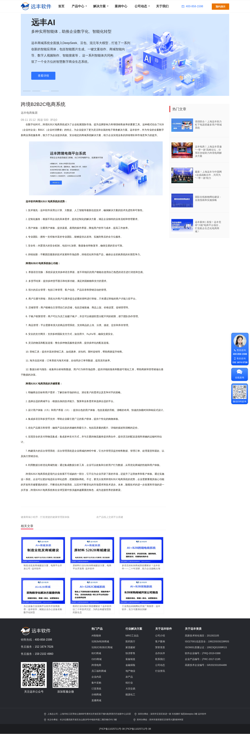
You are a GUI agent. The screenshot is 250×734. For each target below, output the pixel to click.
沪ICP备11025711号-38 (112, 728)
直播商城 (96, 700)
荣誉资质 (160, 647)
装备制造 (130, 659)
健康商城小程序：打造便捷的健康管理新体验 (45, 517)
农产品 (129, 676)
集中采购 (96, 682)
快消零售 (130, 653)
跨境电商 (96, 665)
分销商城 (96, 694)
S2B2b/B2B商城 (100, 641)
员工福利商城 (98, 671)
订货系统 (96, 688)
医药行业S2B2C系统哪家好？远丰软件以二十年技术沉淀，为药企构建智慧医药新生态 (92, 609)
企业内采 (96, 676)
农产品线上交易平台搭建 (109, 517)
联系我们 (160, 659)
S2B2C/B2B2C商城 (101, 647)
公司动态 (141, 6)
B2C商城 (96, 653)
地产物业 (130, 671)
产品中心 (78, 6)
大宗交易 (130, 688)
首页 (61, 6)
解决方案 (99, 6)
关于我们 (162, 6)
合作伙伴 (160, 653)
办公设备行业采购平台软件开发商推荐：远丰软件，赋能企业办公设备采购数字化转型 (43, 609)
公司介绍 (160, 635)
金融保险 (130, 665)
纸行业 (129, 682)
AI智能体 (96, 635)
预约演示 (220, 6)
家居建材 (130, 647)
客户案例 (160, 641)
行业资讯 (160, 671)
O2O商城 (96, 659)
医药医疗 (130, 641)
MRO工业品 (132, 635)
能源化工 (130, 694)
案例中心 (121, 6)
